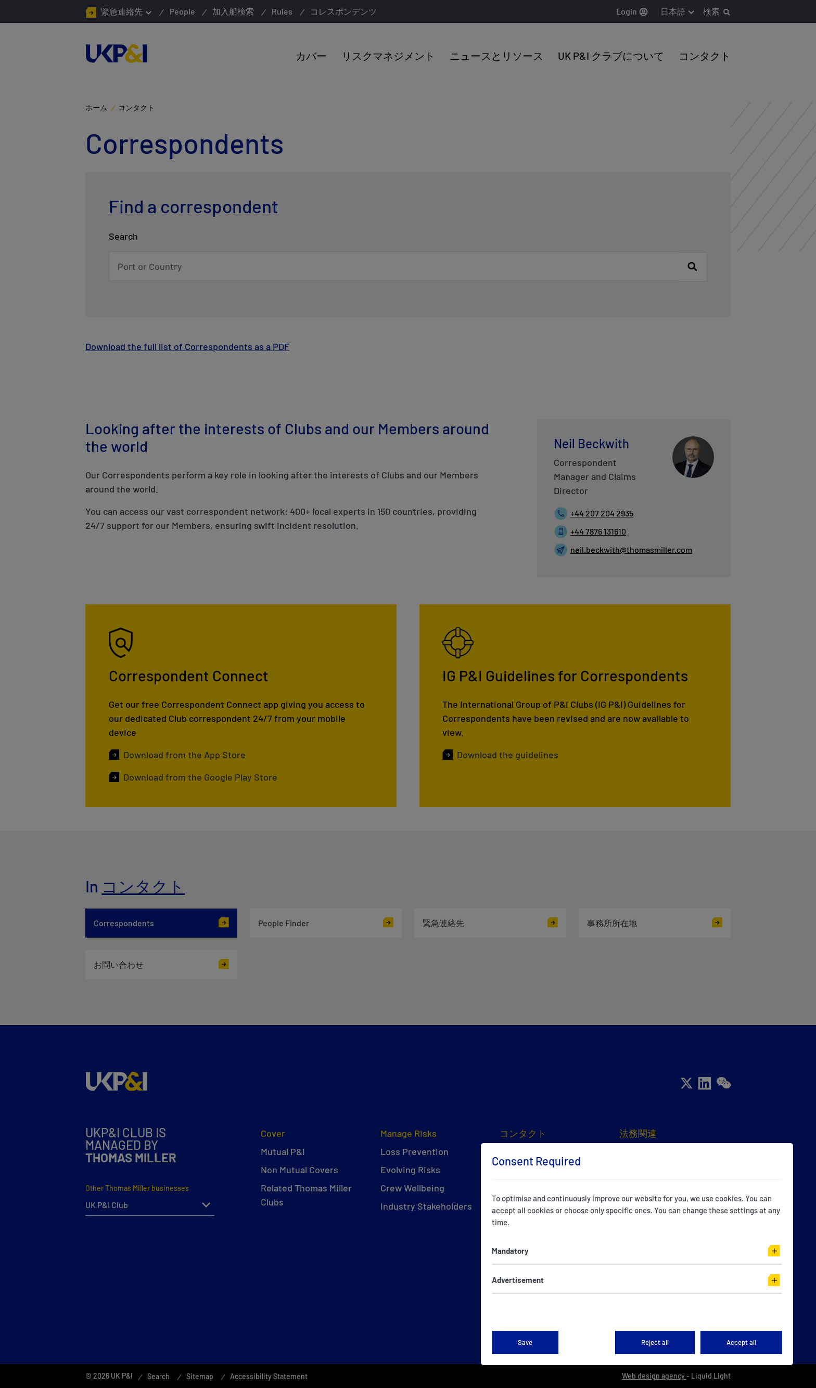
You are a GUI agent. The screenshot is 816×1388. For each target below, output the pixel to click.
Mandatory (510, 1250)
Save (525, 1342)
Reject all (655, 1342)
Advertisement (518, 1280)
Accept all (741, 1342)
